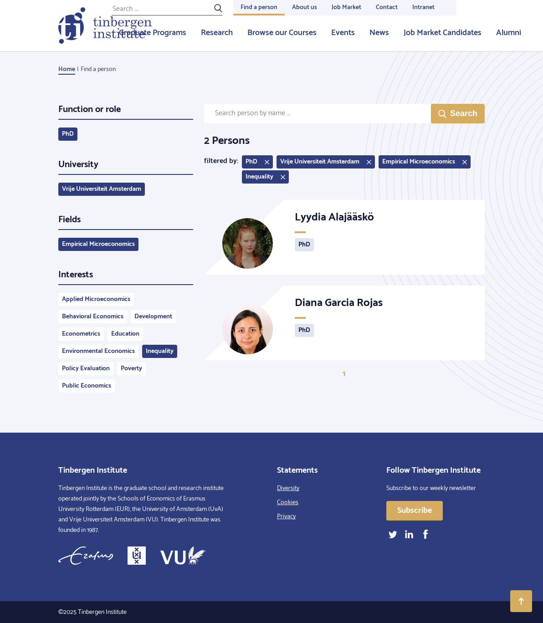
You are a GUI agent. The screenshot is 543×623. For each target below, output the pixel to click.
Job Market (346, 7)
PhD (68, 134)
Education (125, 334)
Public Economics (86, 386)
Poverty (131, 368)
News (379, 33)
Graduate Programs (152, 33)
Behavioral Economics (92, 317)
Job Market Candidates (443, 33)
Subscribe (414, 510)
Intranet (423, 7)
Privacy (286, 516)
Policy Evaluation (86, 368)
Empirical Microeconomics (98, 244)
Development (153, 317)
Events (343, 33)
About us (304, 7)
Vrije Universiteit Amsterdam (101, 189)
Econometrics (81, 334)
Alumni (508, 33)
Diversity (288, 488)
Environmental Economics (98, 351)
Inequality (160, 351)
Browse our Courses (282, 33)
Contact (387, 7)
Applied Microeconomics (96, 299)
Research (217, 33)
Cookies (287, 502)
